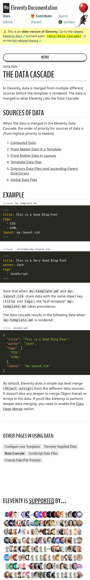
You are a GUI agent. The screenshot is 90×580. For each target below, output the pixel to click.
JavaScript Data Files (43, 455)
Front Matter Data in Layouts (33, 155)
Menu (45, 57)
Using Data (10, 66)
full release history (25, 41)
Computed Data (23, 142)
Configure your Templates (22, 448)
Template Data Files (26, 162)
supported (41, 502)
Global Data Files (24, 179)
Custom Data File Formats (23, 462)
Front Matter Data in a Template (36, 149)
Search (63, 16)
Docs (6, 16)
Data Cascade (15, 455)
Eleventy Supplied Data (60, 448)
